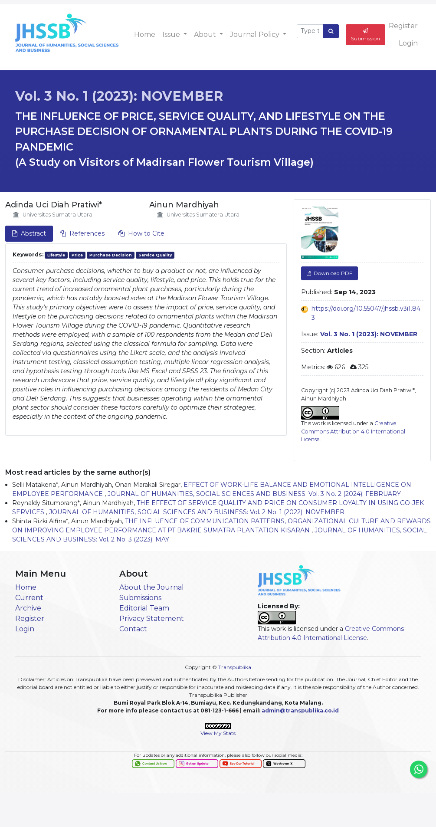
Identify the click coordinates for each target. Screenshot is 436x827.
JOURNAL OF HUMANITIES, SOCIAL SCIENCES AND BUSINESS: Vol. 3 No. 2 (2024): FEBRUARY (254, 494)
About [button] (206, 34)
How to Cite (141, 233)
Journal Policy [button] (255, 34)
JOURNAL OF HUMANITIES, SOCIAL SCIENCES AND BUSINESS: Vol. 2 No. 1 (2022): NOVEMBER (196, 512)
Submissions (140, 598)
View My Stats (218, 733)
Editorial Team (144, 608)
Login (408, 43)
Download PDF (332, 273)
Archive (28, 608)
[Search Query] (310, 31)
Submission (365, 35)
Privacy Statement (151, 618)
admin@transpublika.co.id (300, 710)
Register (403, 26)
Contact (133, 629)
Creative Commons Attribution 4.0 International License (353, 431)
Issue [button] (172, 34)
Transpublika (234, 667)
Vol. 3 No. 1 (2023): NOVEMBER (119, 96)
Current (29, 598)
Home (144, 34)
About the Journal (151, 587)
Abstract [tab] (29, 233)
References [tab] (82, 233)
